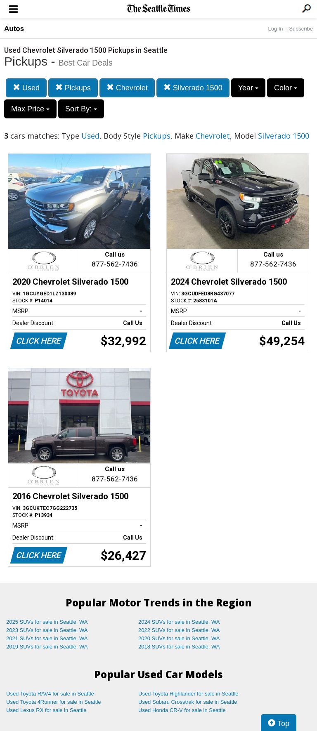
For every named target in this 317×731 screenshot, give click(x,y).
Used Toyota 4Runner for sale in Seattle (53, 702)
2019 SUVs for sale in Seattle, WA (47, 647)
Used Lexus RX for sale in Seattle (46, 710)
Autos (14, 29)
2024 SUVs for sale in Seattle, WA (179, 622)
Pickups (73, 87)
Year (248, 88)
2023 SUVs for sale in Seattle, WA (47, 630)
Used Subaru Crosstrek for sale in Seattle (187, 702)
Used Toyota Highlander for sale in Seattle (188, 694)
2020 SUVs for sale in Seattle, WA (179, 638)
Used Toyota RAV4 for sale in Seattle (50, 694)
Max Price (30, 109)
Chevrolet (127, 87)
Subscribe (301, 29)
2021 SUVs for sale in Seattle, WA (47, 638)
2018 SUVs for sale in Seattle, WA (179, 647)
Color (285, 88)
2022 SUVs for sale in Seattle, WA (179, 630)
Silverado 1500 (192, 87)
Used (26, 87)
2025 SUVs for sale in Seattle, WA (47, 622)
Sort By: (81, 109)
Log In (275, 29)
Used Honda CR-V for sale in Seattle (182, 710)
